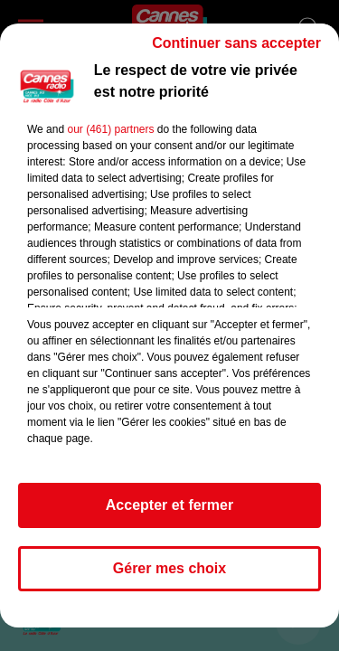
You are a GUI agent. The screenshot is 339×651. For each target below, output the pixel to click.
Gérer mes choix (169, 568)
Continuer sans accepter (236, 43)
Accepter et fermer (169, 505)
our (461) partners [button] (110, 129)
